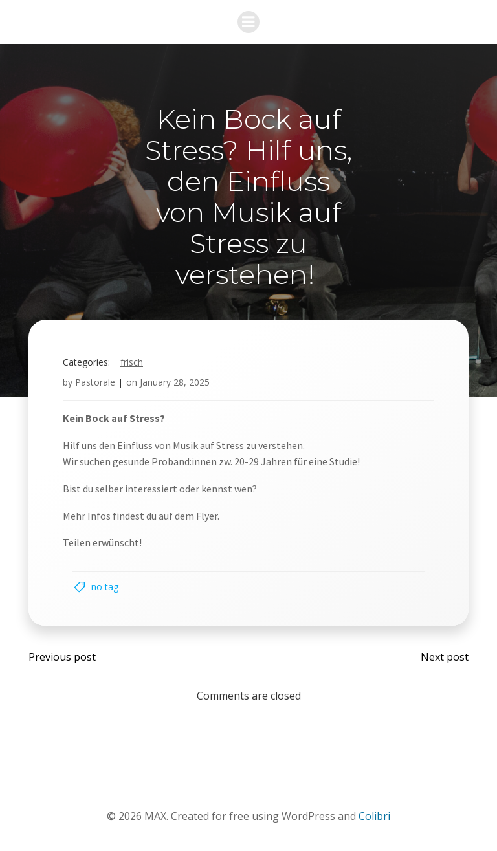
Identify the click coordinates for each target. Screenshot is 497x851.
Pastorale (95, 382)
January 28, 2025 (175, 382)
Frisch (131, 362)
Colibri (374, 816)
